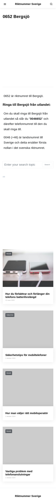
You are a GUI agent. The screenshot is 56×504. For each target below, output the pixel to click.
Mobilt (8, 254)
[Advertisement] (28, 52)
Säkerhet (9, 315)
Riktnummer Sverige (28, 4)
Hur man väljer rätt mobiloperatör (26, 413)
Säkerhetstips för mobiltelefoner (26, 355)
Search (47, 165)
